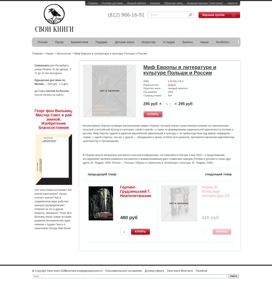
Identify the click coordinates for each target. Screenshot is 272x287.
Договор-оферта (154, 270)
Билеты (188, 42)
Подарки (101, 42)
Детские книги (124, 42)
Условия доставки (112, 3)
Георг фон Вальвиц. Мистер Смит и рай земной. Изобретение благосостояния (54, 119)
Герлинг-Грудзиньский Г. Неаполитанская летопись (135, 193)
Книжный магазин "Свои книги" (205, 3)
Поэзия (43, 42)
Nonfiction (222, 42)
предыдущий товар (99, 174)
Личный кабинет (136, 3)
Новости (232, 3)
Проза (59, 42)
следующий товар (221, 174)
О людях (169, 42)
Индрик (172, 85)
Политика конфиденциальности (83, 270)
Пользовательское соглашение (123, 270)
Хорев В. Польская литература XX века (216, 193)
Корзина (155, 3)
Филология (64, 53)
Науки (204, 42)
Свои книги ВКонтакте (180, 270)
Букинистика (79, 42)
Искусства (149, 42)
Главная (93, 3)
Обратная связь (173, 3)
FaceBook (201, 270)
